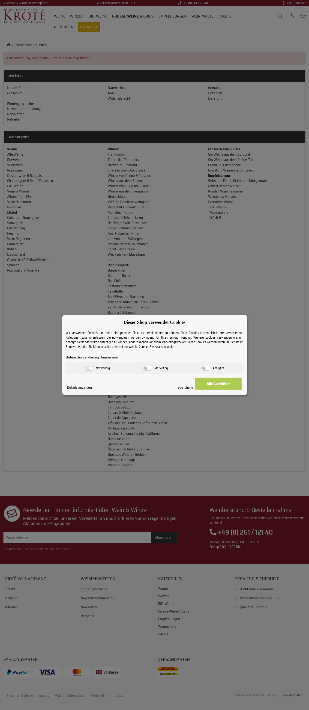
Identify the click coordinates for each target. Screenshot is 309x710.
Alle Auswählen (219, 384)
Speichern (186, 387)
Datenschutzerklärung (82, 357)
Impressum (109, 357)
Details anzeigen (79, 387)
